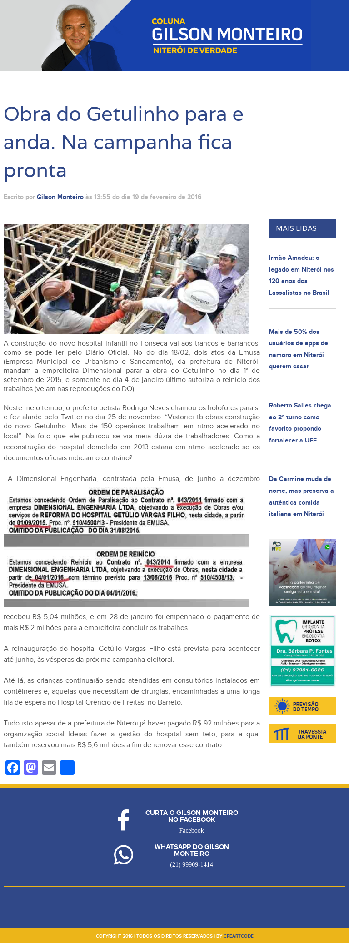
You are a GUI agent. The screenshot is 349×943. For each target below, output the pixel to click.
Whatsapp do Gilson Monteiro (192, 850)
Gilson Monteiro (60, 197)
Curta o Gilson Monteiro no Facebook (191, 816)
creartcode (239, 936)
